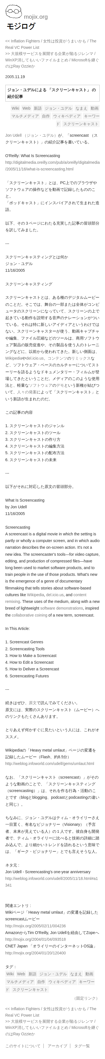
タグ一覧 (82, 1046)
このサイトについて (23, 1046)
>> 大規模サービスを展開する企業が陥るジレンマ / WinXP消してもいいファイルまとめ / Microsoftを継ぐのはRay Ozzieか (52, 59)
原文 (33, 703)
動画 (95, 108)
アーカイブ (57, 1046)
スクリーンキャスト (81, 124)
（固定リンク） (86, 998)
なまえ (81, 108)
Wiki (15, 108)
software (47, 608)
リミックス (81, 358)
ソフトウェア (40, 385)
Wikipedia (13, 358)
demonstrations (69, 608)
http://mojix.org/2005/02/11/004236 (35, 926)
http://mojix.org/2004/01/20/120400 (35, 953)
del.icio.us (34, 358)
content (79, 595)
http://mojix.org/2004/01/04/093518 (35, 939)
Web (26, 108)
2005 (9, 76)
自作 (46, 116)
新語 (38, 108)
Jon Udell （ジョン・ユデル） (31, 135)
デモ (60, 385)
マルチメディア (25, 116)
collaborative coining (29, 615)
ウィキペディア (67, 116)
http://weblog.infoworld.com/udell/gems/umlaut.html (49, 763)
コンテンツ (57, 358)
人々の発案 (27, 392)
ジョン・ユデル (58, 108)
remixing (12, 601)
